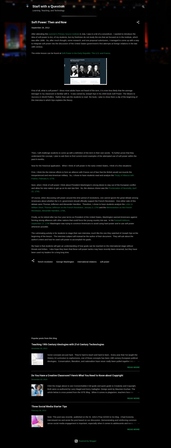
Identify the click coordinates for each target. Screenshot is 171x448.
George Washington (65, 262)
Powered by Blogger (85, 441)
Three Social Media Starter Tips (49, 406)
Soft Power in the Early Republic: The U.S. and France (86, 53)
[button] (138, 23)
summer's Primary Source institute (64, 34)
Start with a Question (48, 6)
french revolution (45, 262)
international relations (87, 262)
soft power (104, 262)
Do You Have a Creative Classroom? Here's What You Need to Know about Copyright (77, 375)
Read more (133, 367)
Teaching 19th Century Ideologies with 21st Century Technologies (67, 344)
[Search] (143, 7)
